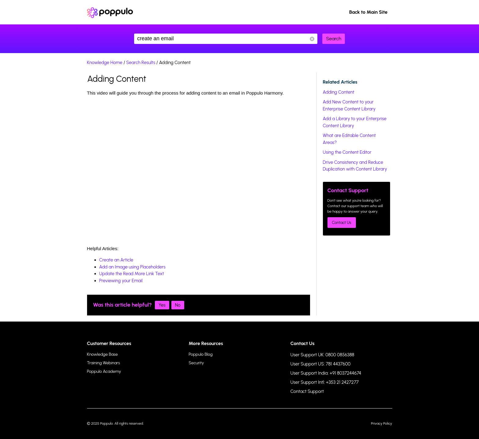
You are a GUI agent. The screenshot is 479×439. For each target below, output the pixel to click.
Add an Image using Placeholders (132, 267)
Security (196, 362)
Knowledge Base (102, 354)
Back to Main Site (368, 12)
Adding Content (338, 92)
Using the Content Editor (347, 152)
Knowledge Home (104, 62)
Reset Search (312, 38)
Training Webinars (103, 362)
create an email (225, 39)
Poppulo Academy (104, 371)
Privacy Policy (381, 423)
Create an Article (116, 260)
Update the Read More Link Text (131, 273)
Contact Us (341, 222)
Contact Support (307, 391)
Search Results (140, 62)
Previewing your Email (121, 280)
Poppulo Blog (201, 354)
